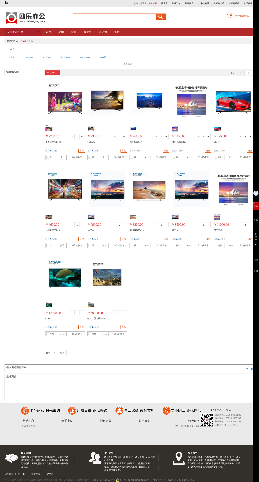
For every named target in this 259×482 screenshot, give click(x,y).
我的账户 (189, 3)
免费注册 (152, 3)
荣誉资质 (35, 474)
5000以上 (103, 57)
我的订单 (176, 3)
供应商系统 (234, 3)
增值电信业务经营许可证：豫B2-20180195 (173, 480)
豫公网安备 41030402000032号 (133, 480)
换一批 (247, 368)
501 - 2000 (65, 57)
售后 (117, 32)
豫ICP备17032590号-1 (104, 480)
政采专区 (49, 474)
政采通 (88, 32)
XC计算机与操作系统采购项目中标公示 (194, 426)
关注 (61, 157)
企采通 (103, 32)
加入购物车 (74, 157)
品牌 (61, 32)
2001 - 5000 (84, 57)
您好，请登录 (139, 3)
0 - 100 (29, 57)
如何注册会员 (28, 426)
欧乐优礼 (248, 3)
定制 (73, 32)
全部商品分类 (23, 32)
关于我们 (22, 474)
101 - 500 (46, 57)
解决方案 (8, 474)
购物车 (164, 3)
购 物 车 (256, 236)
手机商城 (205, 3)
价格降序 (51, 72)
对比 (50, 157)
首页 (48, 32)
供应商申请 (218, 3)
